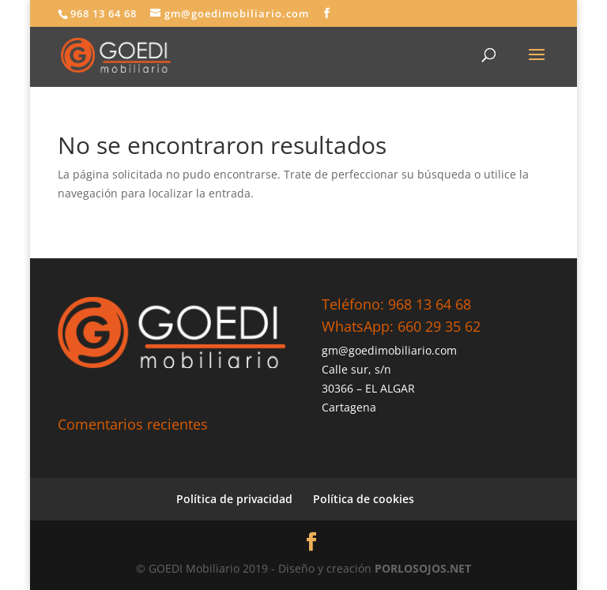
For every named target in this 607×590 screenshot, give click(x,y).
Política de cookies (363, 498)
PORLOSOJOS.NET (423, 568)
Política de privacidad (234, 498)
